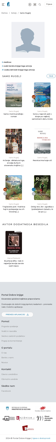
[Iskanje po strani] (39, 4)
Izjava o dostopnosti (41, 438)
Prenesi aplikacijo (17, 314)
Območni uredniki (9, 379)
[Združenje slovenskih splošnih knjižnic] (25, 418)
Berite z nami (7, 357)
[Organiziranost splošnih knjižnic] (43, 409)
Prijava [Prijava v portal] (49, 4)
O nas (4, 353)
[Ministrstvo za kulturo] (18, 408)
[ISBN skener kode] (34, 4)
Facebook (6, 391)
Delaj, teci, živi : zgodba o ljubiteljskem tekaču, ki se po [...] (42, 209)
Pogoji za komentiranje (11, 341)
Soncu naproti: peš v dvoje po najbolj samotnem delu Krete (42, 116)
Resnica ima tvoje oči (42, 160)
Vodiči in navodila (9, 331)
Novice (4, 362)
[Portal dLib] (8, 418)
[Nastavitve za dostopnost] (29, 4)
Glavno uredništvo (9, 374)
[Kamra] (28, 428)
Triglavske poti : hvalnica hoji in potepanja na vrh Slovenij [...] (13, 209)
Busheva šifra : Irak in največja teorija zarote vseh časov (14, 263)
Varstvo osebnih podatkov (13, 336)
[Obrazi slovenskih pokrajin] (44, 418)
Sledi (51, 76)
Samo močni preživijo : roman (14, 115)
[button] (3, 4)
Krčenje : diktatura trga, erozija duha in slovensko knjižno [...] (14, 163)
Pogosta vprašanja (9, 326)
